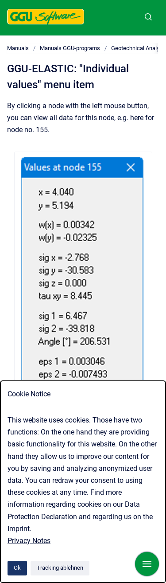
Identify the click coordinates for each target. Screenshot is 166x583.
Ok (17, 567)
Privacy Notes (29, 540)
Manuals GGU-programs (70, 48)
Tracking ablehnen (60, 567)
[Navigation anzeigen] (147, 564)
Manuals (18, 48)
